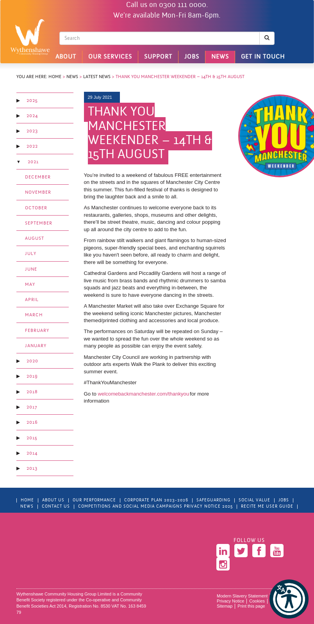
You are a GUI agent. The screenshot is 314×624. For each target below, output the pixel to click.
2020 (32, 361)
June (31, 269)
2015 (32, 438)
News (220, 57)
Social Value (254, 500)
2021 (33, 162)
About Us (53, 500)
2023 (32, 131)
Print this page (251, 606)
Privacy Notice (230, 601)
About (65, 57)
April (32, 300)
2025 (32, 100)
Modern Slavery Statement (242, 596)
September (38, 223)
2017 (32, 407)
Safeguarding (213, 500)
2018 (32, 392)
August (34, 238)
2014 (32, 453)
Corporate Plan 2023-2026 (156, 500)
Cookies (257, 601)
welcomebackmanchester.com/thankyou (143, 394)
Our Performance (94, 500)
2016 (32, 422)
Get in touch (263, 57)
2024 (32, 116)
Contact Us (56, 507)
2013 (32, 468)
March (34, 315)
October (36, 208)
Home (54, 77)
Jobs (191, 57)
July (30, 253)
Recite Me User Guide (267, 507)
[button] (289, 599)
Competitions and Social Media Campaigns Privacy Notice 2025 (155, 507)
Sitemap (224, 606)
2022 (32, 146)
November (38, 192)
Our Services (110, 57)
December (38, 177)
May (30, 284)
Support (158, 57)
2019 (32, 376)
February (37, 330)
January (35, 346)
